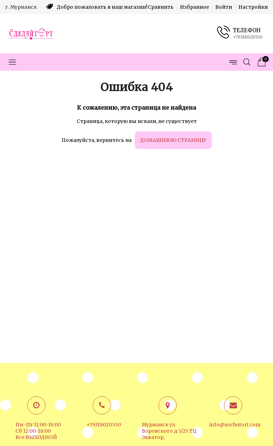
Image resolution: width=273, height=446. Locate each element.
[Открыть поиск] (247, 62)
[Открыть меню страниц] (233, 62)
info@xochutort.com (234, 424)
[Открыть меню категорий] (12, 62)
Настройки (253, 7)
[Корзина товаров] (261, 62)
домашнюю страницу (173, 140)
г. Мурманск (21, 7)
